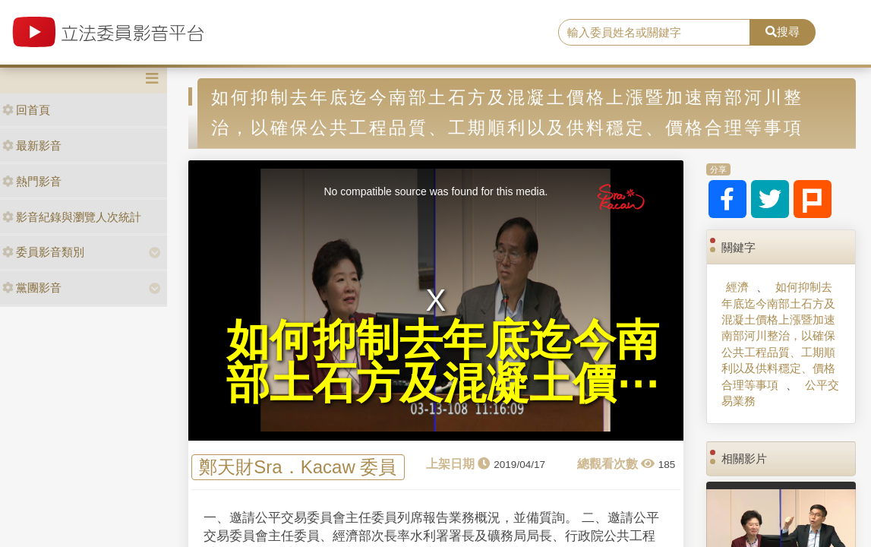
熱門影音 (32, 181)
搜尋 (782, 31)
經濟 (737, 286)
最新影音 (32, 145)
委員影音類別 (43, 251)
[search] (654, 32)
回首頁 (26, 109)
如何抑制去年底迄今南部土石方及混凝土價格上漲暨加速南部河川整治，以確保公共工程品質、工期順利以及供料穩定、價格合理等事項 (778, 335)
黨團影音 (32, 287)
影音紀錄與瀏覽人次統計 (71, 216)
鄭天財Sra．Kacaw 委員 (297, 467)
